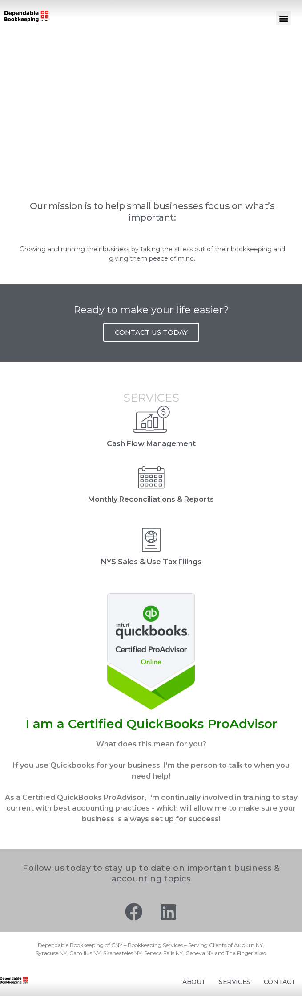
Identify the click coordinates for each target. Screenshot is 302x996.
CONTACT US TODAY (151, 332)
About (193, 982)
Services (234, 982)
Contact (279, 982)
